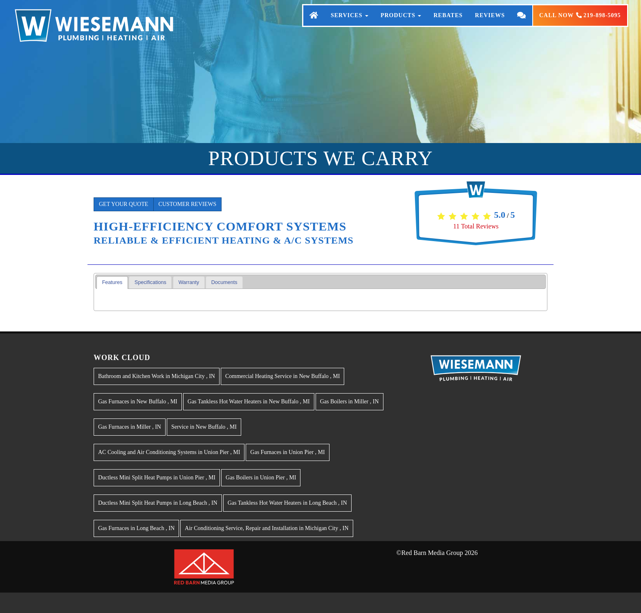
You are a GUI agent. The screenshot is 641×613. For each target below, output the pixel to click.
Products (401, 23)
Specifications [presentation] (150, 282)
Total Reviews (476, 226)
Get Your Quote (123, 204)
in (156, 376)
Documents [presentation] (224, 282)
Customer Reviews (188, 204)
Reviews (490, 23)
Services (349, 23)
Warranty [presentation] (188, 282)
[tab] (112, 282)
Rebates (447, 23)
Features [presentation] (112, 282)
